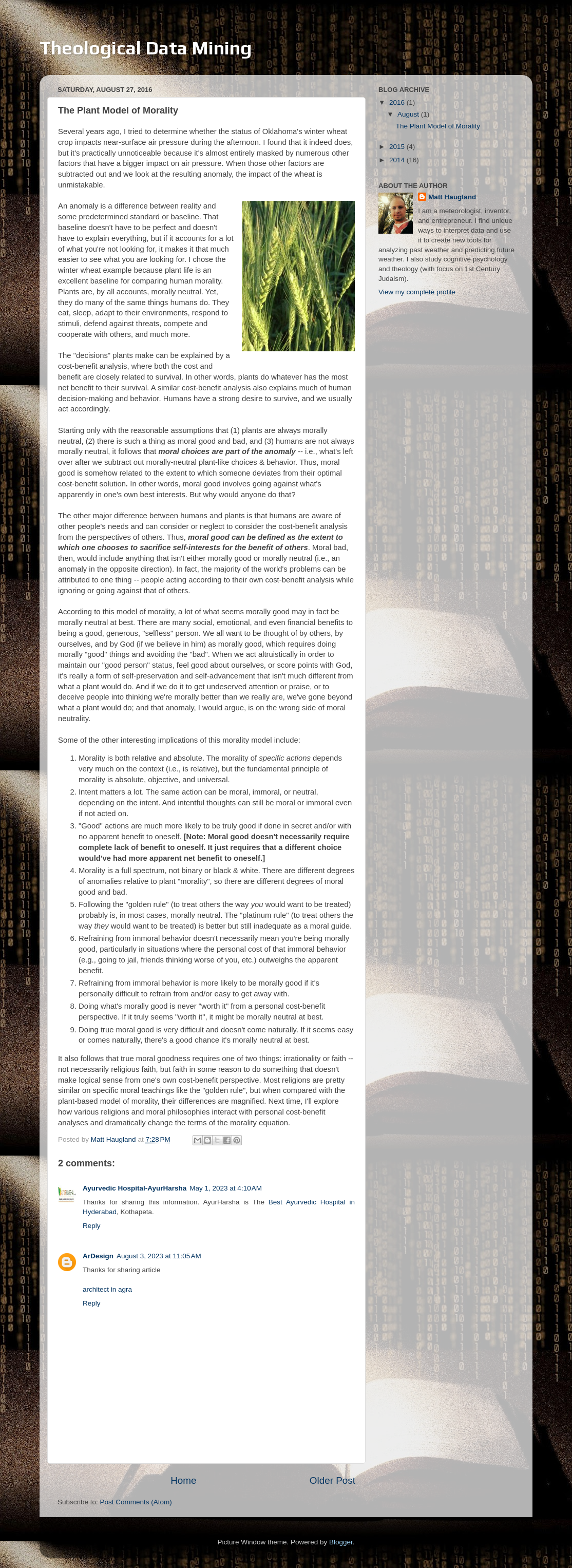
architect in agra (107, 1289)
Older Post (332, 1480)
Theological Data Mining (146, 48)
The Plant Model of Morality (438, 126)
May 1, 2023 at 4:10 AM (225, 1188)
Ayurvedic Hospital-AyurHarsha (134, 1188)
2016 (398, 102)
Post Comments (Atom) (136, 1502)
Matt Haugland (452, 197)
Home (183, 1480)
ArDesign (98, 1256)
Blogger (341, 1542)
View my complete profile (416, 292)
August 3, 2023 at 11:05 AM (159, 1256)
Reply (92, 1226)
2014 (398, 160)
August (409, 114)
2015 (398, 146)
